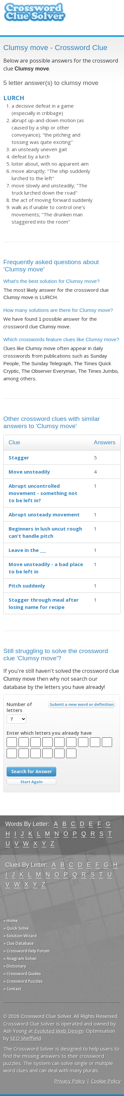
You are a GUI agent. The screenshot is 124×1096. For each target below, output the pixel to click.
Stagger (19, 457)
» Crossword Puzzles (23, 981)
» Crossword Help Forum (26, 951)
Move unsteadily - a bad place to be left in (46, 568)
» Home (10, 920)
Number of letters (19, 707)
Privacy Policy (69, 1081)
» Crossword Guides (22, 973)
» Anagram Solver (20, 958)
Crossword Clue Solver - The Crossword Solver (34, 15)
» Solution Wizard (20, 936)
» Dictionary (14, 966)
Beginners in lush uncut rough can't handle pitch (45, 532)
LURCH (13, 98)
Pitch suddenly (27, 585)
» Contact (12, 989)
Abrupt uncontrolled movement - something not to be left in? (43, 493)
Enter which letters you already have (49, 733)
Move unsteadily (29, 471)
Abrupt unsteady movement (44, 514)
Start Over (31, 782)
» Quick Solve (16, 928)
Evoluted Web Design (59, 1031)
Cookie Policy (106, 1081)
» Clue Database (18, 943)
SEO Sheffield (25, 1038)
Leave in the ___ (27, 550)
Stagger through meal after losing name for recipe (44, 603)
